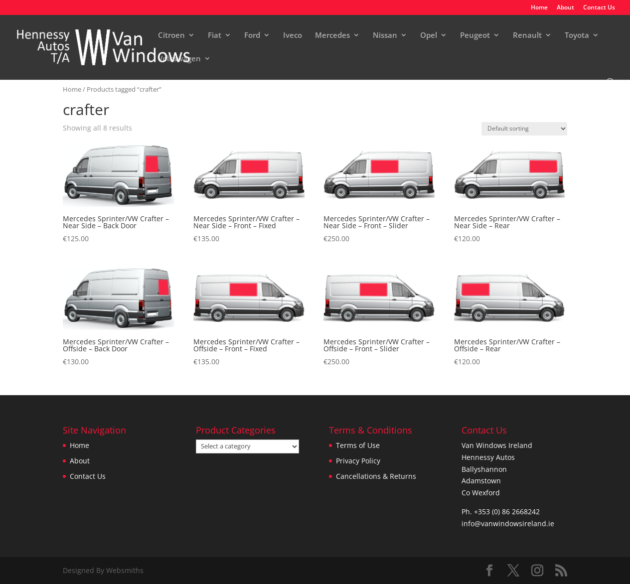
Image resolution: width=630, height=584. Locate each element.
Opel (428, 35)
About (565, 7)
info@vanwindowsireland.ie (508, 523)
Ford (252, 35)
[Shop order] (524, 129)
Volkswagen (179, 59)
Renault (527, 35)
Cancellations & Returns (376, 476)
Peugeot (475, 35)
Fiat (214, 35)
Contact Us (599, 7)
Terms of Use (358, 445)
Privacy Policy (358, 460)
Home (539, 7)
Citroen (171, 35)
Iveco (292, 35)
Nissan (385, 35)
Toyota (577, 35)
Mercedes (332, 35)
